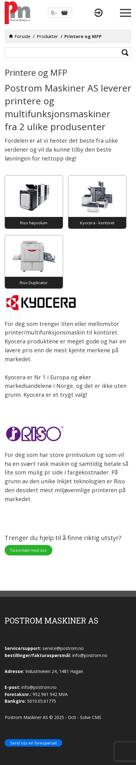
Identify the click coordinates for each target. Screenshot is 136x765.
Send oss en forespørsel (33, 743)
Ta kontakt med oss (28, 550)
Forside (22, 36)
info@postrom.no (39, 687)
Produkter (47, 36)
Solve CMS (90, 717)
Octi (72, 717)
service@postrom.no (63, 648)
